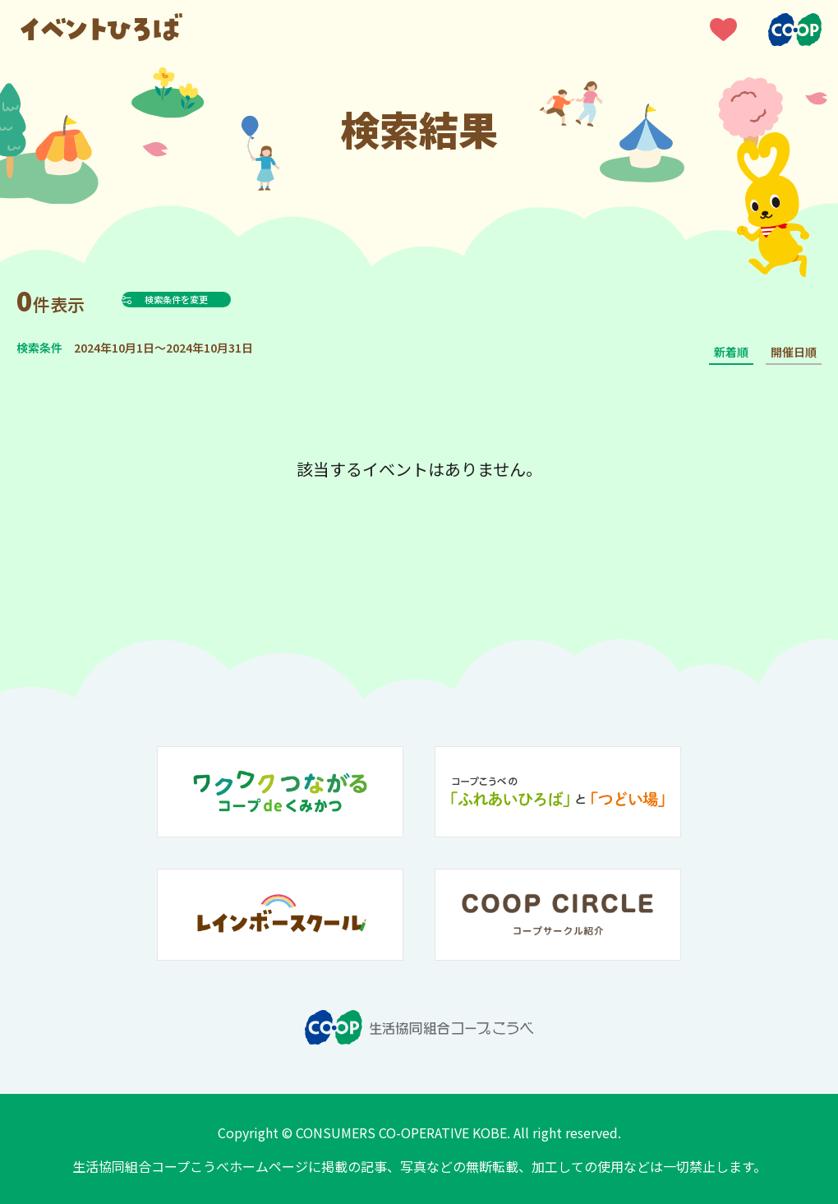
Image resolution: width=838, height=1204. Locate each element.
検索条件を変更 (217, 299)
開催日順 (794, 352)
